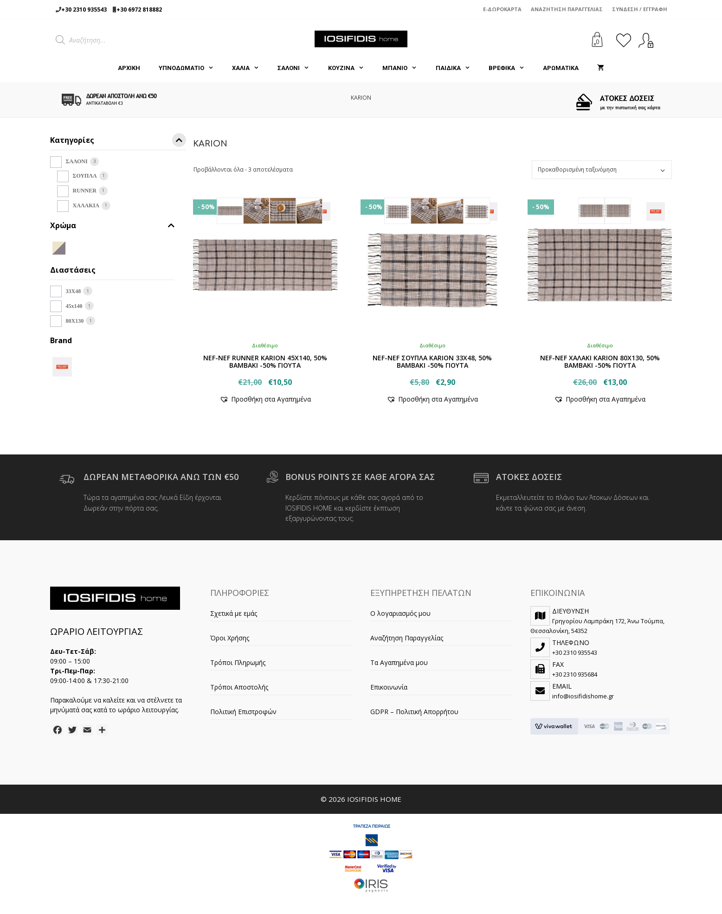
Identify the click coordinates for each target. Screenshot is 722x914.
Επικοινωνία (388, 687)
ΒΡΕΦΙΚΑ (511, 68)
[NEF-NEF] (62, 365)
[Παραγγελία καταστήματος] (602, 169)
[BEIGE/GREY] (59, 247)
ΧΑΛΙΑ (250, 68)
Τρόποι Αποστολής (239, 687)
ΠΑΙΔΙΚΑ (457, 68)
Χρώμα (112, 225)
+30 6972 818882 (139, 9)
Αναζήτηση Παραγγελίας (567, 9)
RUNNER (85, 190)
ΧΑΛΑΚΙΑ (86, 205)
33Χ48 (73, 291)
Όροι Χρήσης (229, 637)
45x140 (74, 306)
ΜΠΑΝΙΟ (404, 68)
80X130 (75, 321)
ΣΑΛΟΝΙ (297, 68)
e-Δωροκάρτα (502, 9)
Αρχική (129, 67)
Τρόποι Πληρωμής (237, 662)
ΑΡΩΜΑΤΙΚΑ (561, 67)
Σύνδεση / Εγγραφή (639, 9)
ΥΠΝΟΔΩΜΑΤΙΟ (191, 68)
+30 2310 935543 (84, 9)
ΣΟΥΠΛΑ (85, 176)
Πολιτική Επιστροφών (243, 711)
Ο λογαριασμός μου (400, 613)
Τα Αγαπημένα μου (399, 662)
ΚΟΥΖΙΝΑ (350, 68)
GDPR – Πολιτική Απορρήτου (414, 711)
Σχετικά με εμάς (233, 613)
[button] (265, 399)
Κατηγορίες (118, 141)
